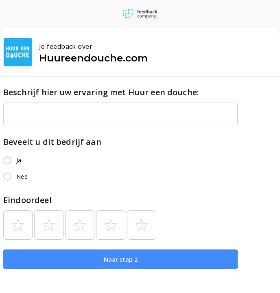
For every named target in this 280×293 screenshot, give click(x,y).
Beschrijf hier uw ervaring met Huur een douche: (101, 92)
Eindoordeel (27, 200)
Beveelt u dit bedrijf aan (52, 141)
